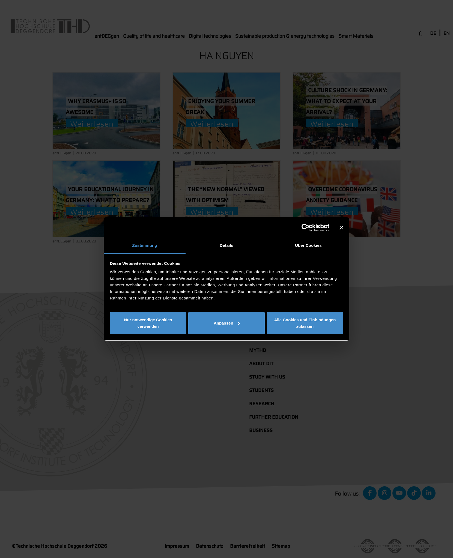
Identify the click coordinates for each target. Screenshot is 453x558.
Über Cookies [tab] (308, 245)
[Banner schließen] (341, 228)
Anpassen (227, 323)
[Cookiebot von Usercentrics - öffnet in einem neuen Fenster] (305, 228)
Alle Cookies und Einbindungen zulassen (305, 323)
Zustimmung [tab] (144, 245)
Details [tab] (226, 245)
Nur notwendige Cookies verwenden (148, 323)
